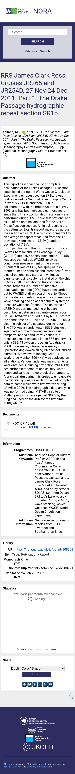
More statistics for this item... (37, 649)
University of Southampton (39, 766)
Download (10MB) (25, 427)
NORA (42, 11)
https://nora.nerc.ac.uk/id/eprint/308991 (44, 549)
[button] (71, 696)
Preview (46, 427)
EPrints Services (12, 766)
